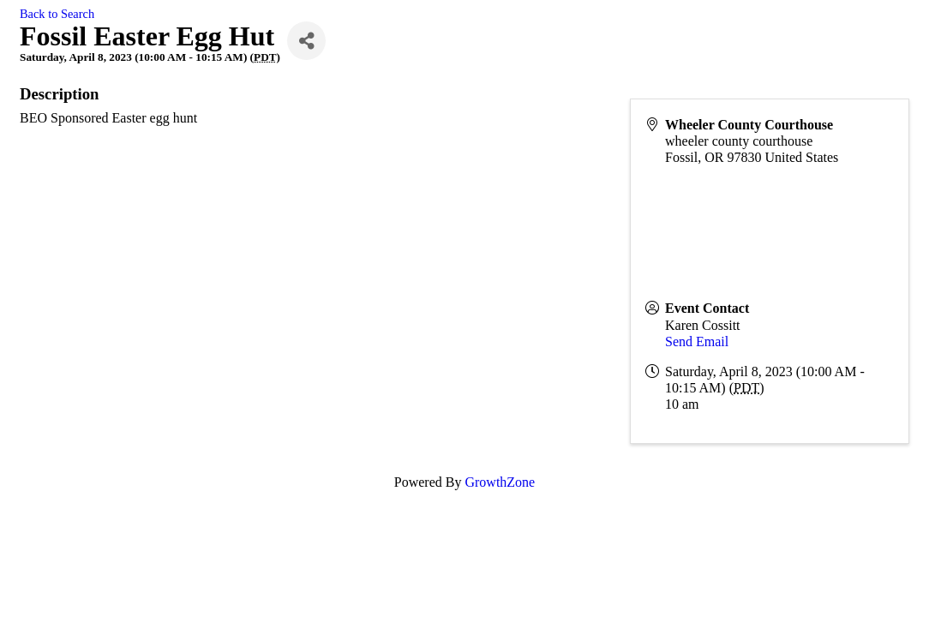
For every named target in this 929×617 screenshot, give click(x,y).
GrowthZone (499, 482)
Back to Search (57, 14)
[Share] (306, 40)
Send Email (696, 341)
